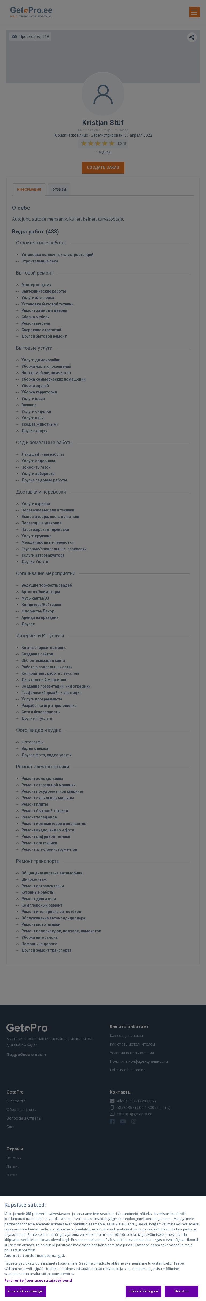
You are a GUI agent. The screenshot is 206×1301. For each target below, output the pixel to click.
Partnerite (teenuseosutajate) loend (38, 1281)
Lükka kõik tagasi (143, 1292)
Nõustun (181, 1292)
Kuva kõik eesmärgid (25, 1292)
